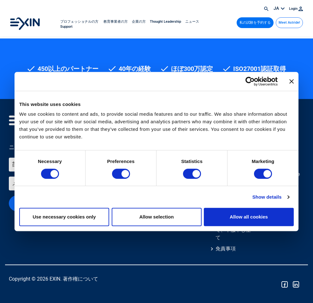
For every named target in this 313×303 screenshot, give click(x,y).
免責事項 (226, 249)
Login (296, 9)
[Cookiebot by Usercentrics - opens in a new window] (250, 81)
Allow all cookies (249, 216)
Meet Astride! (289, 22)
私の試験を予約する (255, 22)
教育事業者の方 (116, 22)
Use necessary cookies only (64, 216)
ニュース (192, 22)
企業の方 (139, 22)
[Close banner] (291, 81)
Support (66, 27)
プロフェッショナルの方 (79, 22)
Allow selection (156, 216)
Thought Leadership (166, 22)
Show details (267, 197)
